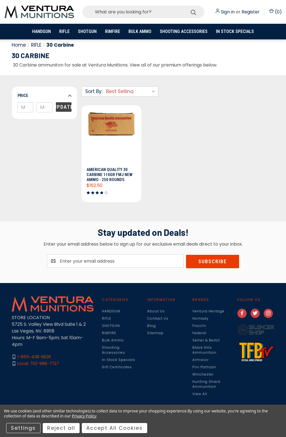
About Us (156, 311)
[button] (45, 95)
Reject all (61, 427)
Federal (199, 333)
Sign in (228, 12)
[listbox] (131, 91)
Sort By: (94, 91)
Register (251, 12)
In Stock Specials (235, 31)
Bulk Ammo (139, 31)
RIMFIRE (112, 31)
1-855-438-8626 (34, 357)
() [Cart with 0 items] (275, 12)
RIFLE (64, 31)
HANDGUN (41, 31)
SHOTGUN (87, 31)
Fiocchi (199, 326)
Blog (151, 326)
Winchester (203, 374)
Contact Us (157, 318)
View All (199, 394)
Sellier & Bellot (206, 340)
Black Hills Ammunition (204, 350)
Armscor (200, 360)
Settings (23, 427)
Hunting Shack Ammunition (206, 384)
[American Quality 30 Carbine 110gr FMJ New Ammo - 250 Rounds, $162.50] (111, 138)
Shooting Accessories (184, 31)
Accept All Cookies (114, 427)
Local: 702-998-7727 (38, 364)
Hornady (200, 318)
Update (64, 107)
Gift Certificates (117, 367)
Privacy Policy (84, 416)
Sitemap (155, 333)
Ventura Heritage (208, 311)
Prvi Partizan (204, 367)
